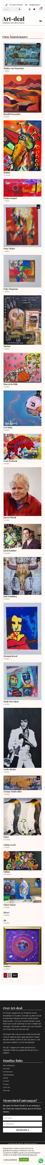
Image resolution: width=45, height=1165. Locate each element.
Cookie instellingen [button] (10, 1160)
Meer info (33, 1155)
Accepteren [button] (23, 1160)
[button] (41, 21)
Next (15, 975)
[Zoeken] (19, 9)
